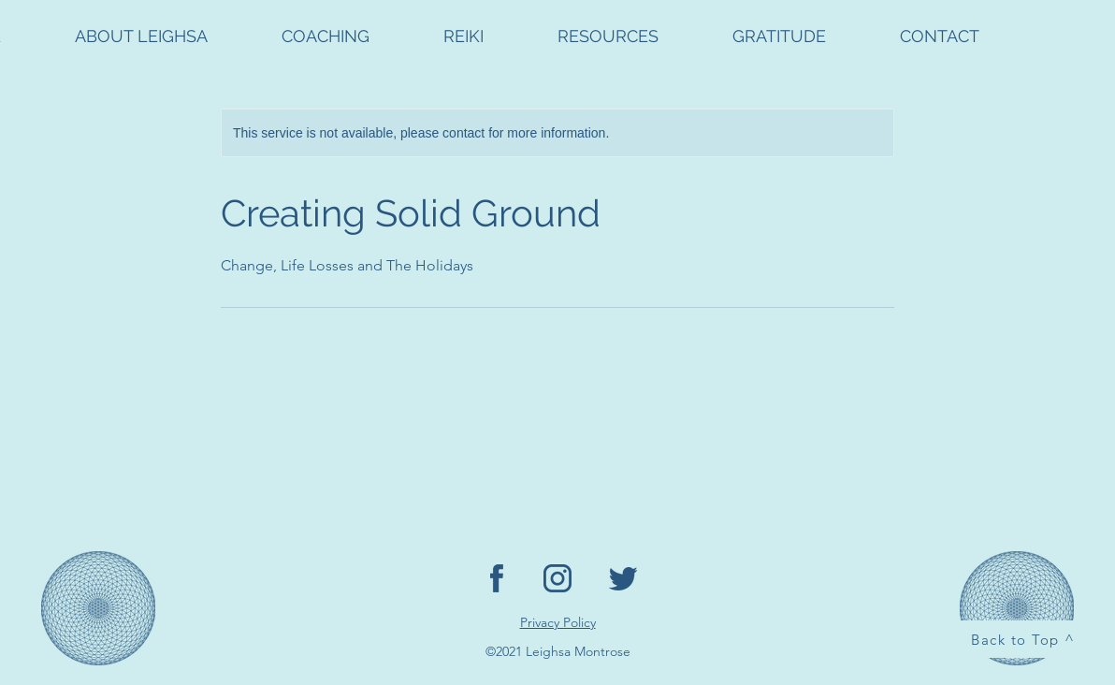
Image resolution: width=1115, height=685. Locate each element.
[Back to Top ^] (1025, 639)
